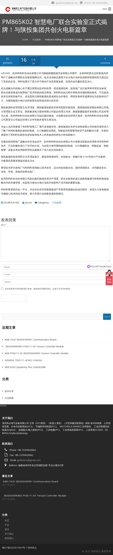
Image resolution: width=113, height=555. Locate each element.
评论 (3, 225)
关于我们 (9, 533)
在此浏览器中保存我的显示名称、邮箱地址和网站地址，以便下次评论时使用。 (38, 288)
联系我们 (9, 538)
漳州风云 (32, 547)
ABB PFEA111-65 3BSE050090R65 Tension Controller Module (36, 353)
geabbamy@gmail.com (29, 460)
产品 (7, 524)
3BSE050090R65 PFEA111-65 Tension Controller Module (34, 346)
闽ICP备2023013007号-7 (14, 547)
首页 (7, 520)
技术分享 (9, 391)
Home (25, 39)
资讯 (7, 529)
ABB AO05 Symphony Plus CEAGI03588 (25, 367)
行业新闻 (36, 39)
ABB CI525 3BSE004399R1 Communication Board (30, 339)
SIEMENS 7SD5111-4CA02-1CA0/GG (23, 360)
